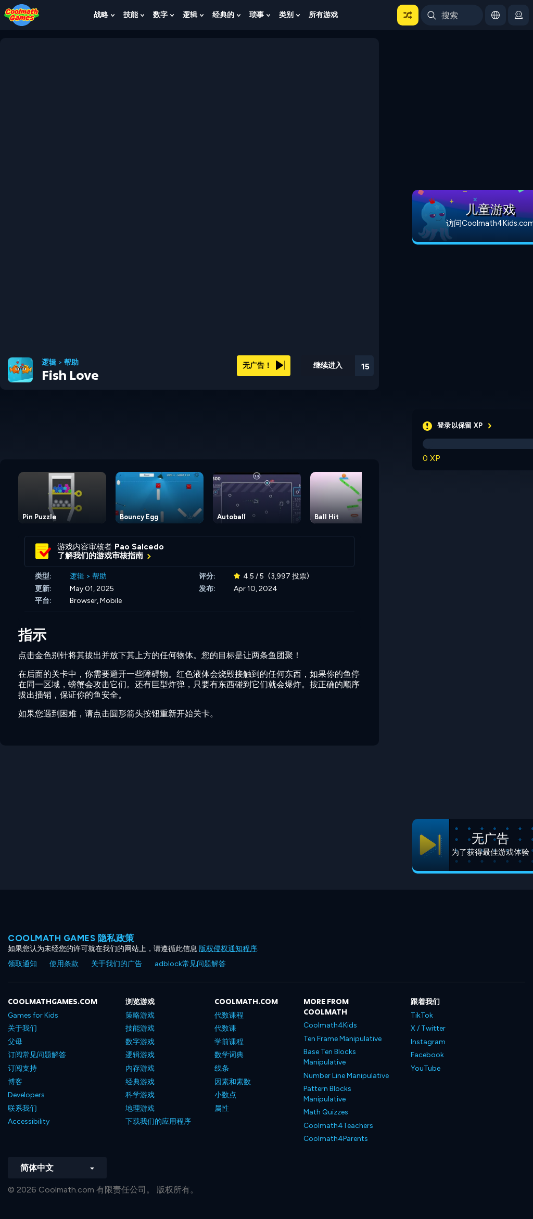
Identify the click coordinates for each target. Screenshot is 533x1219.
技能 (130, 14)
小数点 (225, 1094)
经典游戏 (140, 1081)
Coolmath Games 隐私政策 (71, 938)
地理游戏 (140, 1108)
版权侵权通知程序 (228, 948)
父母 (15, 1041)
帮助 (71, 362)
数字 (160, 14)
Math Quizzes (325, 1112)
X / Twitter (428, 1028)
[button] (407, 15)
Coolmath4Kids (330, 1025)
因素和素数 (232, 1081)
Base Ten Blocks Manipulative (329, 1057)
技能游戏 (140, 1028)
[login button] (518, 15)
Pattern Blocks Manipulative (327, 1093)
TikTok (422, 1015)
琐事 (256, 14)
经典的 (223, 14)
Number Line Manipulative (346, 1075)
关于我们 (22, 1028)
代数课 (225, 1028)
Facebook (427, 1054)
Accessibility (28, 1121)
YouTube (425, 1068)
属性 (221, 1108)
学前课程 (229, 1041)
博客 (15, 1081)
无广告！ (264, 365)
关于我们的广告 (116, 963)
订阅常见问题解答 (37, 1054)
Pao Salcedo (139, 546)
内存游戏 (140, 1068)
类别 (286, 14)
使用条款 (64, 963)
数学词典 (229, 1054)
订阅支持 (22, 1068)
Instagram (428, 1041)
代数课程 (229, 1015)
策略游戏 (140, 1015)
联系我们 (22, 1108)
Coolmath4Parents (335, 1138)
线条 (221, 1068)
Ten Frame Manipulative (342, 1038)
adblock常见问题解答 (190, 963)
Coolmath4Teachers (338, 1125)
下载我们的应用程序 (158, 1121)
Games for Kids (33, 1015)
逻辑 (190, 14)
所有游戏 (323, 14)
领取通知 (22, 963)
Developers (26, 1094)
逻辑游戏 (140, 1054)
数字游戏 (140, 1041)
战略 (101, 14)
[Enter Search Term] (452, 15)
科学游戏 (140, 1094)
